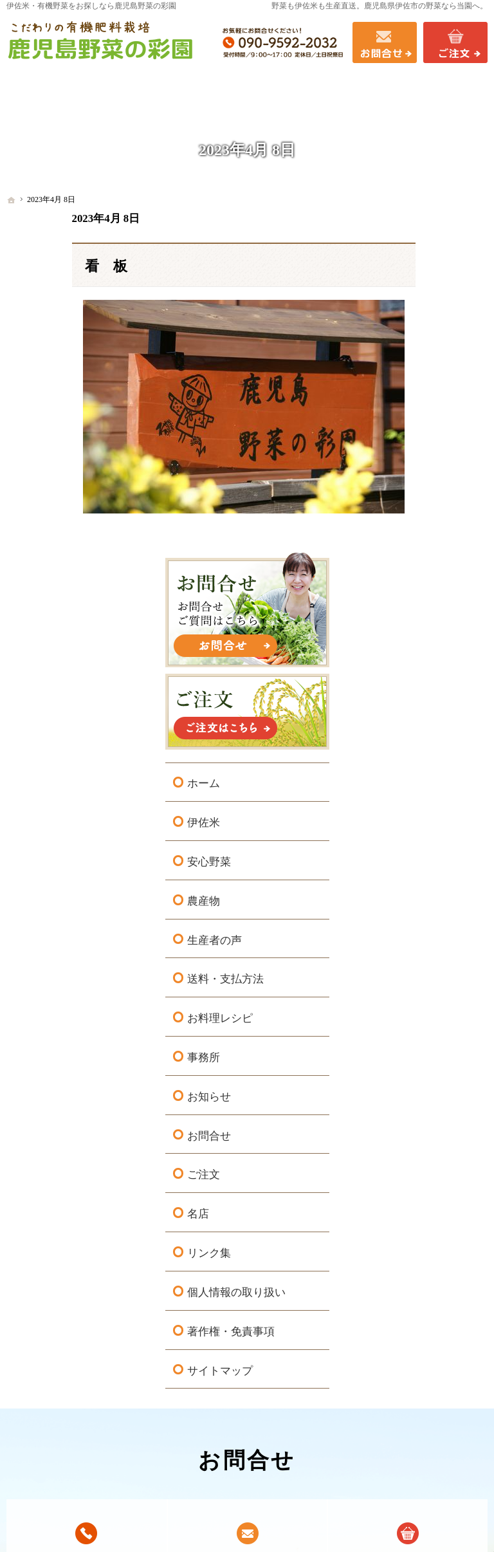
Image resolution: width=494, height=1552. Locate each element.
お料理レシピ (424, 622)
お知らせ (413, 701)
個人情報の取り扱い (435, 903)
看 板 (40, 266)
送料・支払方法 (430, 583)
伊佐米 (408, 427)
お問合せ (413, 740)
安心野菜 (413, 466)
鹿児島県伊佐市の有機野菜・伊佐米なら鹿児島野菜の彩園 (213, 1522)
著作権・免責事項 (435, 949)
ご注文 (408, 779)
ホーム (408, 388)
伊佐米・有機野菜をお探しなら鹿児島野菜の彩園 (91, 5)
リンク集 (413, 857)
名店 (403, 818)
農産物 (408, 505)
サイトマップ (424, 988)
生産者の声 (419, 544)
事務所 (408, 662)
